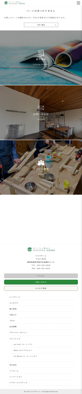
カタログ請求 (41, 288)
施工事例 (13, 309)
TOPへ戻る (41, 25)
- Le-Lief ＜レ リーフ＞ (22, 344)
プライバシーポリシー (18, 332)
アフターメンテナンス (18, 382)
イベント (41, 276)
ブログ (12, 320)
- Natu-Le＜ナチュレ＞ (22, 350)
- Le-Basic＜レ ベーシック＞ (24, 356)
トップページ (14, 297)
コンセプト (14, 303)
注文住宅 (13, 365)
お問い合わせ (41, 282)
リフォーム (14, 371)
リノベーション (15, 377)
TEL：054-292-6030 (41, 265)
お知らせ (13, 315)
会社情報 (13, 326)
